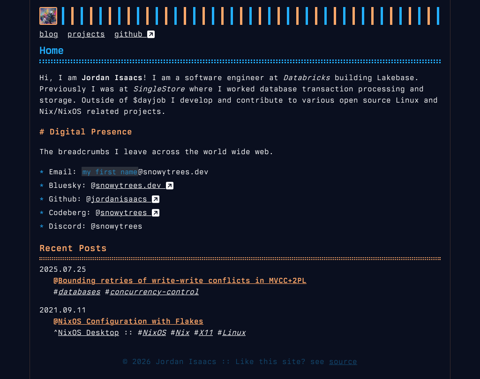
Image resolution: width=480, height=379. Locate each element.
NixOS (154, 332)
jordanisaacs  (125, 198)
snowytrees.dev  (134, 185)
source (343, 361)
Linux (234, 332)
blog (48, 34)
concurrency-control (154, 291)
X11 (206, 332)
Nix (182, 332)
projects (86, 34)
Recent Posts (73, 248)
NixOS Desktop (88, 332)
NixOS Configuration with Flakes (130, 321)
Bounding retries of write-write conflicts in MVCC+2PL (182, 280)
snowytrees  (129, 212)
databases (79, 291)
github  (134, 34)
